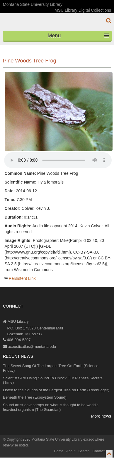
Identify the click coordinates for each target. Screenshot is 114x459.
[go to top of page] (109, 454)
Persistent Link (22, 278)
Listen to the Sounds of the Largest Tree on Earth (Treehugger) (56, 390)
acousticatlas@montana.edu (29, 346)
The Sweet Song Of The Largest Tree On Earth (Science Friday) (50, 368)
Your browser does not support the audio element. (58, 160)
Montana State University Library (32, 4)
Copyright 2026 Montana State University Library (44, 439)
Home (58, 451)
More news (101, 416)
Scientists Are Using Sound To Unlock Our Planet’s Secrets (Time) (53, 380)
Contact (98, 451)
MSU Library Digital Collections (83, 10)
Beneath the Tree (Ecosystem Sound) (35, 397)
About (70, 451)
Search (83, 451)
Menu (78, 36)
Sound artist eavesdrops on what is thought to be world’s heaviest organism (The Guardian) (50, 407)
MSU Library (16, 321)
